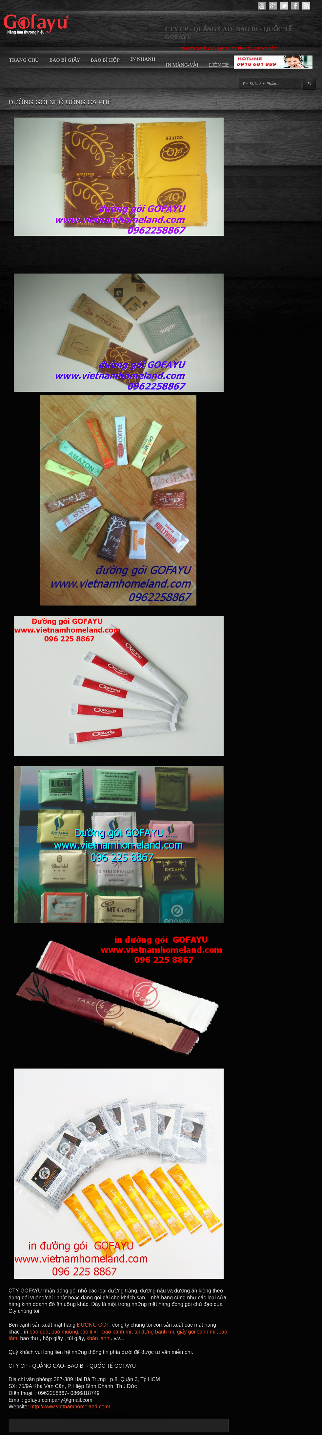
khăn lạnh (98, 1338)
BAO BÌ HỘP (105, 60)
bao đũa (39, 1332)
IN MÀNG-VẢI (182, 65)
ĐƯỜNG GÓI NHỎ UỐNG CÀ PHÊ (60, 102)
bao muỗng (64, 1332)
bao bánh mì (116, 1332)
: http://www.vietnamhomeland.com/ (69, 1406)
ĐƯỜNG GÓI (93, 1325)
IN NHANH (142, 59)
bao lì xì (89, 1332)
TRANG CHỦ (24, 60)
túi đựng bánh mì (154, 1332)
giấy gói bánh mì (196, 1332)
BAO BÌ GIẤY (64, 60)
